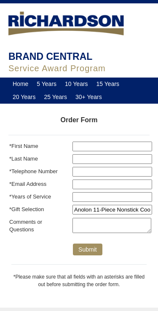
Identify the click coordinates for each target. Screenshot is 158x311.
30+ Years (88, 97)
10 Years (76, 83)
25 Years (55, 97)
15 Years (108, 83)
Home (20, 83)
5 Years (46, 83)
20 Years (24, 97)
